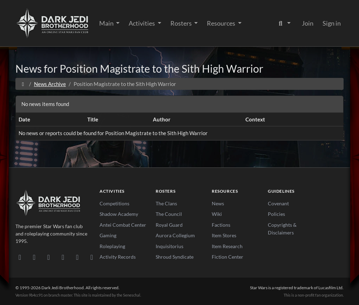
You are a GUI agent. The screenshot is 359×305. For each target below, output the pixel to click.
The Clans (166, 203)
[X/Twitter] (77, 257)
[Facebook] (48, 257)
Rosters (181, 23)
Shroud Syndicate (175, 257)
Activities (142, 23)
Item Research (227, 246)
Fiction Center (227, 257)
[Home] (23, 84)
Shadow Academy (119, 214)
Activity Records (118, 257)
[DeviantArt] (34, 257)
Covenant (278, 203)
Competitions (114, 203)
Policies (276, 214)
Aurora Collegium (175, 235)
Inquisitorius (169, 246)
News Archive (50, 84)
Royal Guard (169, 225)
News (218, 203)
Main (107, 23)
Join (307, 23)
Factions (221, 225)
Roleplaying (112, 246)
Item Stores (224, 235)
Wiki (217, 214)
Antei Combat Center (123, 225)
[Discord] (19, 257)
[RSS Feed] (91, 257)
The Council (169, 214)
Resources (221, 23)
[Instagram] (63, 257)
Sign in (332, 23)
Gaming (108, 235)
